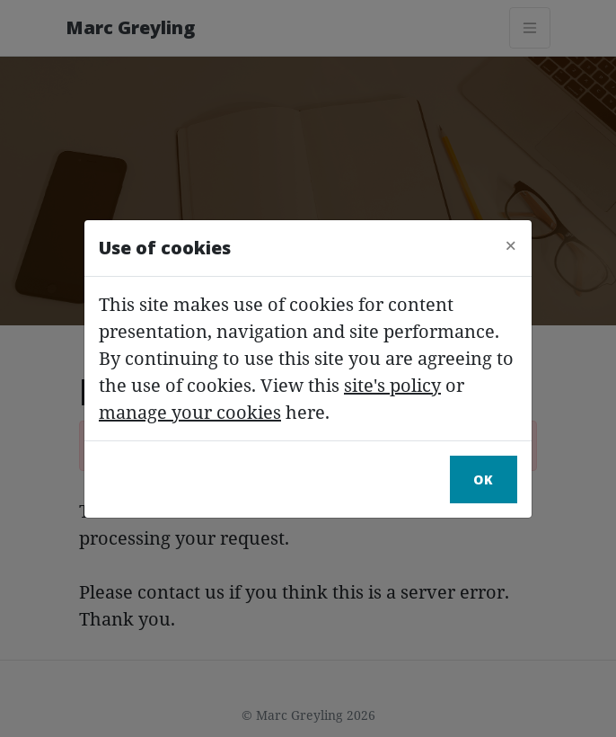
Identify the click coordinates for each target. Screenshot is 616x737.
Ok (483, 479)
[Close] (511, 245)
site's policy (392, 385)
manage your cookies (190, 412)
